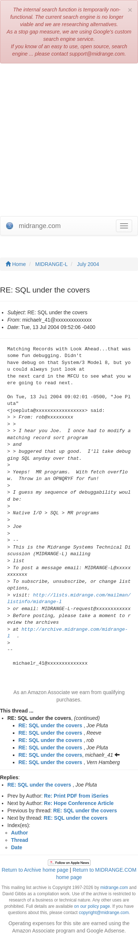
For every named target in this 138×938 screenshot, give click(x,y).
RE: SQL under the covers (50, 725)
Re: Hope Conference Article (79, 803)
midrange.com (114, 887)
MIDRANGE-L (51, 264)
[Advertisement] (69, 140)
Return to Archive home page (34, 870)
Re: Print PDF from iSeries (76, 796)
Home (16, 264)
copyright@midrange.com (104, 912)
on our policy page (92, 906)
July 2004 (88, 264)
